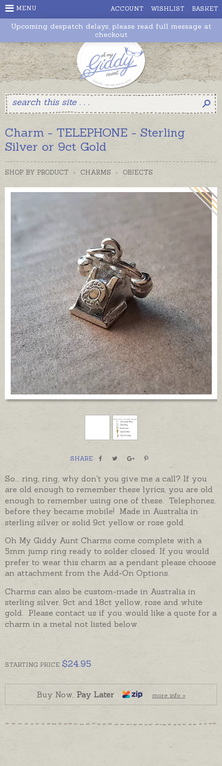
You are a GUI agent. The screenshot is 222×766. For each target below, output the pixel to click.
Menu (21, 8)
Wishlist (168, 8)
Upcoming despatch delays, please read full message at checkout (111, 30)
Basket (205, 8)
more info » (168, 695)
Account (127, 8)
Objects (138, 172)
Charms (95, 172)
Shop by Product (37, 172)
